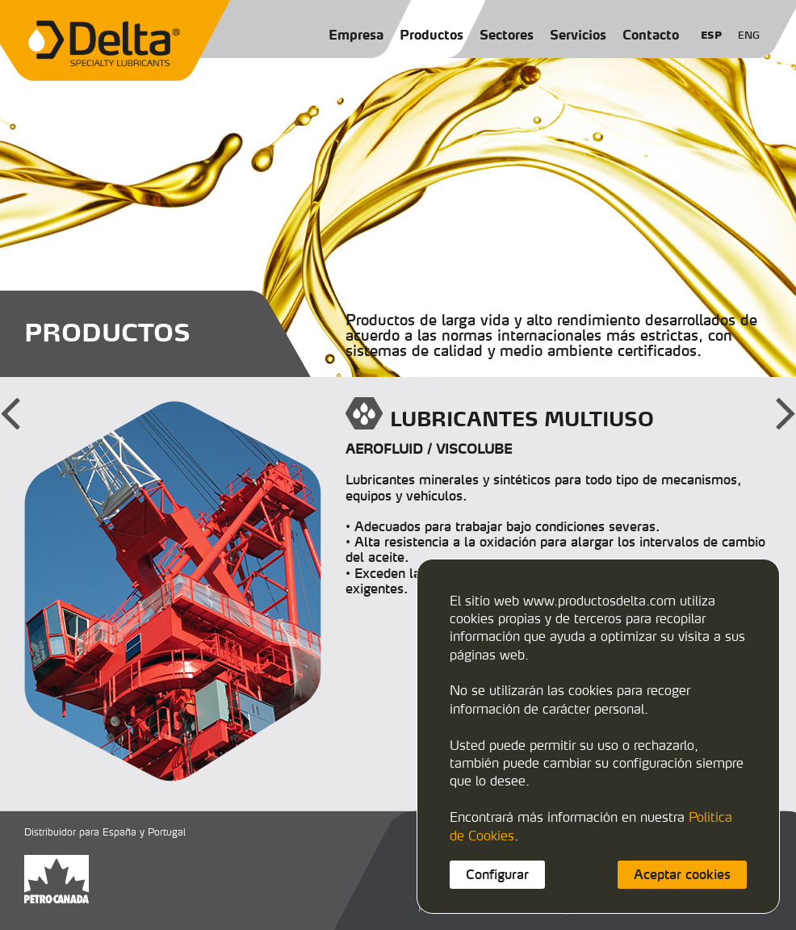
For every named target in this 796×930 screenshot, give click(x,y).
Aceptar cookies (682, 874)
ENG (749, 35)
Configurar (497, 874)
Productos (431, 35)
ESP (711, 35)
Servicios (578, 35)
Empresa (356, 35)
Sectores (507, 35)
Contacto (650, 35)
